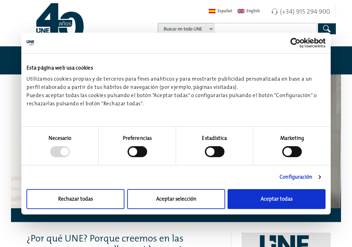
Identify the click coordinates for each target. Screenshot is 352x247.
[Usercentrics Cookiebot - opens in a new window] (295, 43)
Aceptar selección (176, 199)
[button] (176, 215)
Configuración (295, 177)
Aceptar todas (277, 199)
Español (220, 11)
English (249, 11)
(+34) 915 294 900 (305, 11)
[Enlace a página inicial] (71, 22)
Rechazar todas (75, 199)
